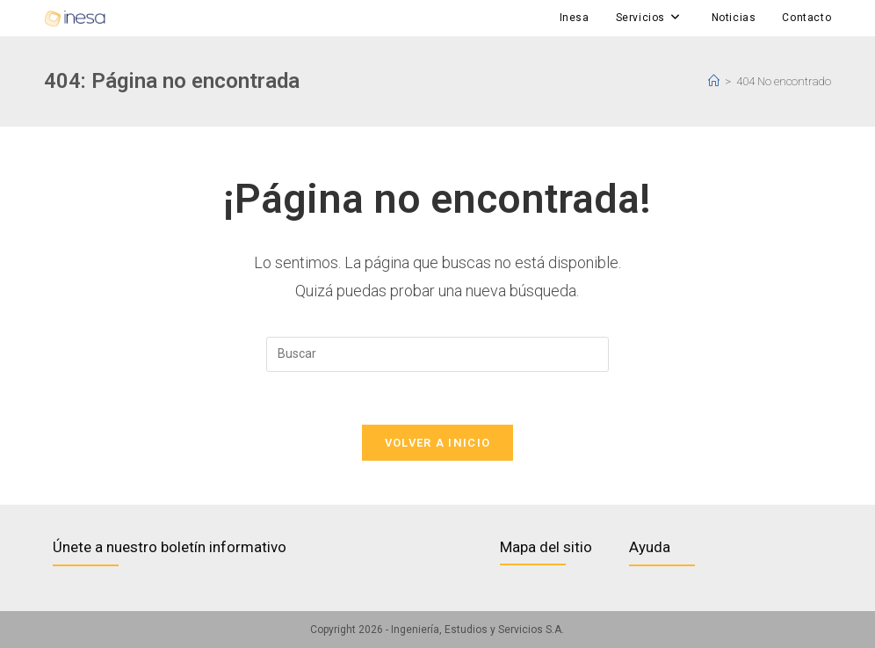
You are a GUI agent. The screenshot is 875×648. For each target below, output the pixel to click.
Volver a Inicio (438, 442)
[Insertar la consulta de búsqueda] (437, 354)
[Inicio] (714, 81)
